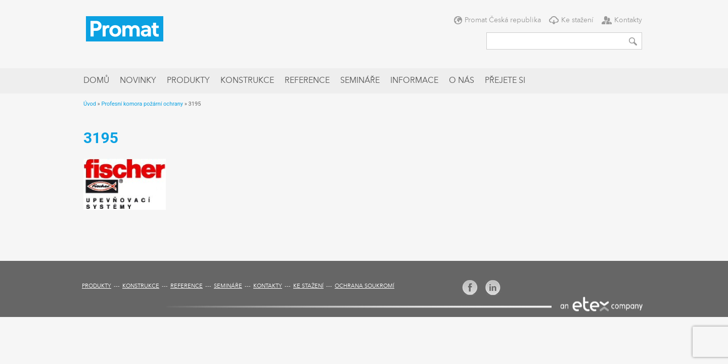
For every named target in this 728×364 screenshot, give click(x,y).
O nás (461, 81)
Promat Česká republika (503, 20)
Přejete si (505, 81)
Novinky (138, 81)
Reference (307, 81)
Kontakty (628, 20)
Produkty (188, 81)
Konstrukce (247, 81)
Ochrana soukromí (364, 286)
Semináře (360, 81)
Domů (96, 81)
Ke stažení (577, 20)
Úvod (89, 104)
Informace (414, 81)
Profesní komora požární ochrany (142, 104)
